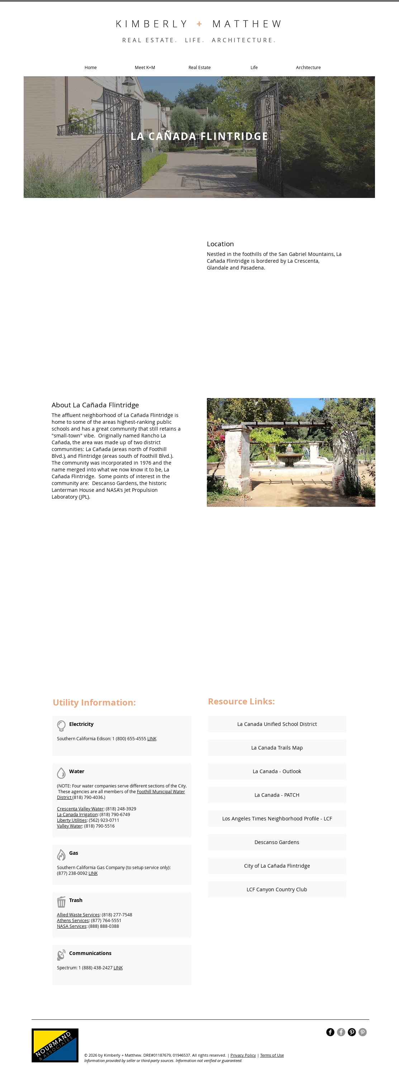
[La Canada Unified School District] (277, 724)
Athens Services (73, 920)
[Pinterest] (362, 1032)
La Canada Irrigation (77, 814)
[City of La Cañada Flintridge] (277, 866)
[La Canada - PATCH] (277, 795)
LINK (151, 738)
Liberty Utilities (72, 820)
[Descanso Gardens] (277, 842)
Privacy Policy (243, 1055)
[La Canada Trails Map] (277, 748)
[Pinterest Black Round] (352, 1032)
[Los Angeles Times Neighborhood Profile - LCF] (277, 818)
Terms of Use (272, 1055)
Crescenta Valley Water (80, 808)
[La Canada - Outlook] (277, 771)
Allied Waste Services (78, 914)
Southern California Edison (83, 738)
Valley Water (69, 826)
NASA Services (71, 926)
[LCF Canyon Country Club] (277, 889)
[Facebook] (341, 1032)
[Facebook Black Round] (330, 1032)
